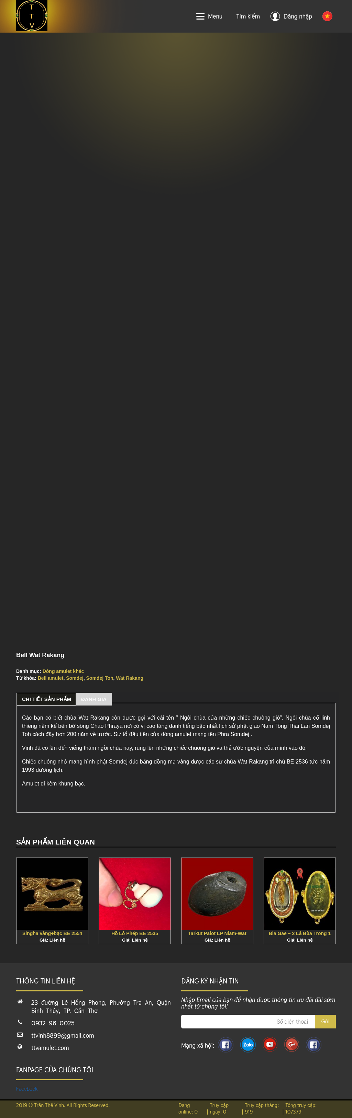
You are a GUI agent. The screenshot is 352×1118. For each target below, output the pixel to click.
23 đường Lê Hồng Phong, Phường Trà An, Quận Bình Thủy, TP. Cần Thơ (101, 1007)
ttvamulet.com (50, 1048)
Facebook (27, 1088)
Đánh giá (94, 699)
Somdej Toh (99, 678)
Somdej (75, 678)
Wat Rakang (129, 678)
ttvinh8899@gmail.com (62, 1035)
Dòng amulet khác (63, 671)
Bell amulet (51, 678)
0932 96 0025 (53, 1023)
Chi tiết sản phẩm (46, 699)
